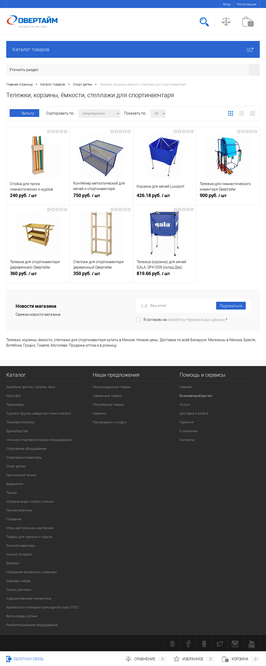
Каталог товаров (133, 49)
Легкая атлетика (19, 510)
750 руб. (101, 198)
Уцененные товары (107, 396)
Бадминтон (14, 484)
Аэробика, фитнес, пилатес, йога (30, 387)
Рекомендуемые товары (112, 387)
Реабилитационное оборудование (32, 625)
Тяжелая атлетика (20, 422)
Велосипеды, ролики (22, 616)
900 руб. (228, 198)
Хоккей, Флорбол (19, 554)
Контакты (187, 440)
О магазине (188, 431)
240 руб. (38, 198)
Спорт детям (15, 466)
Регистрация (246, 4)
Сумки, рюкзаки (18, 590)
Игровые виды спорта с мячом (30, 501)
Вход (226, 4)
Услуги (184, 404)
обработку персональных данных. (197, 320)
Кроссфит (13, 396)
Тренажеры (15, 404)
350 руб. (101, 276)
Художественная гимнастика (28, 598)
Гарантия (186, 422)
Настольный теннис (21, 475)
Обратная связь (25, 659)
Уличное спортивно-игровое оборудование (38, 440)
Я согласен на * (185, 320)
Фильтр (24, 113)
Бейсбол (12, 563)
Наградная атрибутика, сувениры (31, 572)
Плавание (13, 519)
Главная (185, 387)
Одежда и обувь (18, 581)
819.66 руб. (165, 276)
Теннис (11, 493)
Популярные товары (108, 404)
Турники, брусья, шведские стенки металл (38, 413)
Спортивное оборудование (26, 449)
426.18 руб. (165, 198)
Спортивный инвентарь (24, 457)
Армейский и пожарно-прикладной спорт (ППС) (42, 607)
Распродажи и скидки (109, 422)
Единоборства (17, 431)
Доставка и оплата (193, 413)
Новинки (99, 413)
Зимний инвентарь (20, 546)
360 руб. (38, 276)
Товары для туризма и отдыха (29, 537)
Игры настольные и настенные (30, 528)
